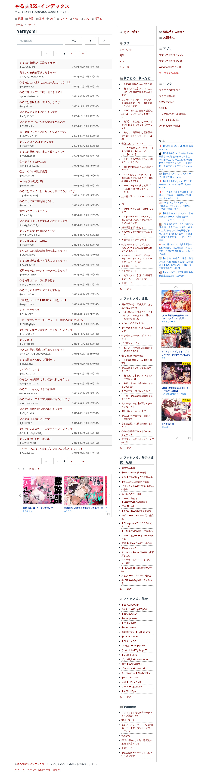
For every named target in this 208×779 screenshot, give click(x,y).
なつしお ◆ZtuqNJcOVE (133, 645)
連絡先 (56, 770)
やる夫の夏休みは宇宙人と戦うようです (42, 151)
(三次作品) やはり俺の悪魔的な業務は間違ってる (136, 742)
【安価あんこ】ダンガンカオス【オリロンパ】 (136, 377)
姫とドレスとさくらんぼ (133, 411)
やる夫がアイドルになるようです (38, 112)
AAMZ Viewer (166, 101)
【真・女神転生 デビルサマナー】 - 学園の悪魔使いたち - (51, 320)
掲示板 (96, 18)
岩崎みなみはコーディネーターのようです (43, 270)
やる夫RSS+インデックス (42, 6)
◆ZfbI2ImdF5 (26, 126)
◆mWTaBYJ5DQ (27, 442)
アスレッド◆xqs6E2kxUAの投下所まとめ (137, 554)
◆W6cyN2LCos (27, 155)
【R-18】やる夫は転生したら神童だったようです (136, 161)
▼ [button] (90, 40)
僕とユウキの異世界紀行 (33, 171)
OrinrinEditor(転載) (169, 125)
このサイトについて (25, 770)
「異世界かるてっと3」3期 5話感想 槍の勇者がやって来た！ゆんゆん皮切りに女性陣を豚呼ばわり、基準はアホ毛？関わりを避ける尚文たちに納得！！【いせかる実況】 (176, 232)
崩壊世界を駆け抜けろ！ (133, 227)
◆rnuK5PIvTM (128, 623)
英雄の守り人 (128, 720)
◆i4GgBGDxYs (26, 116)
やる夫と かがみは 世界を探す (36, 142)
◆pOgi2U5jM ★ (129, 636)
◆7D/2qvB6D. (26, 452)
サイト (62, 18)
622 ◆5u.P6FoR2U (29, 393)
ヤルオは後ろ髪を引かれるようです (136, 329)
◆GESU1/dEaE (128, 641)
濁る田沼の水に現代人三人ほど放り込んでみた (136, 306)
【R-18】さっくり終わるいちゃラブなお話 (136, 385)
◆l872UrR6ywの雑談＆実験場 (136, 510)
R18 (122, 61)
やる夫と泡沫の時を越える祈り (37, 201)
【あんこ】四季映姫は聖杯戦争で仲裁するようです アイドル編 (136, 135)
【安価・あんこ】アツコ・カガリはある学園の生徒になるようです (136, 91)
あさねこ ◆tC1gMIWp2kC (134, 609)
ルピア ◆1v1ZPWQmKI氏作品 (136, 575)
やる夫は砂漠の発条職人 (33, 241)
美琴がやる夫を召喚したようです (38, 72)
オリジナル (125, 49)
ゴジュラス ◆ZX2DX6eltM (134, 668)
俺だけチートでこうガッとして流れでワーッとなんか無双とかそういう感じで (136, 247)
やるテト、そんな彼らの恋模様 (37, 389)
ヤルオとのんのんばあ (132, 323)
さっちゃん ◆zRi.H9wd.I (31, 76)
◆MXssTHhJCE (27, 343)
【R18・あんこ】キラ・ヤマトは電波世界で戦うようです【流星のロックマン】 (136, 177)
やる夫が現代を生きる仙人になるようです (43, 260)
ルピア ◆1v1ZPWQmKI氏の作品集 (137, 517)
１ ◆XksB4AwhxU (28, 403)
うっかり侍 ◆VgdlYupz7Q (134, 650)
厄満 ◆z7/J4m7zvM (131, 682)
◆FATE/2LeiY (26, 205)
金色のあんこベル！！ (132, 143)
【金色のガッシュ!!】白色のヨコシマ (137, 210)
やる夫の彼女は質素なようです (37, 231)
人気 (85, 18)
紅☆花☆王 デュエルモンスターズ (137, 198)
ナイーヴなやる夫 (29, 310)
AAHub (163, 107)
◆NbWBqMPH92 (28, 135)
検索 (73, 40)
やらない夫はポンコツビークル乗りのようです (46, 330)
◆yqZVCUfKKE (26, 175)
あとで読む (131, 32)
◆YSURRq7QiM (27, 324)
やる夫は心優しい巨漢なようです (38, 62)
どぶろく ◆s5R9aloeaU (31, 284)
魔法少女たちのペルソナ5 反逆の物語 (137, 441)
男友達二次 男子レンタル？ (135, 391)
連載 (40, 18)
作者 (74, 18)
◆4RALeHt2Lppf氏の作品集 (135, 481)
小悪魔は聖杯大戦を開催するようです (136, 425)
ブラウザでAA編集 (169, 72)
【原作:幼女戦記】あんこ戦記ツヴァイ (137, 168)
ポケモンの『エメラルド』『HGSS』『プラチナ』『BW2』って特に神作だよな (175, 206)
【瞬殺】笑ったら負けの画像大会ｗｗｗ (176, 147)
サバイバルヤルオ (29, 369)
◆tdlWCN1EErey (27, 274)
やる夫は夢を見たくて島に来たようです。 (136, 369)
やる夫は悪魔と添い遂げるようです (39, 102)
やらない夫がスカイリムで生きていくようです (46, 429)
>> (83, 53)
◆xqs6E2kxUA (128, 627)
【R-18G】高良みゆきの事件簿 (136, 84)
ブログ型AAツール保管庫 (172, 113)
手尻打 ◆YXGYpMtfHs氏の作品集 (136, 582)
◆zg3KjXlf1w (26, 363)
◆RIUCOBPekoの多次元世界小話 (136, 569)
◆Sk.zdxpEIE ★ (129, 654)
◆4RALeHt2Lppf (129, 677)
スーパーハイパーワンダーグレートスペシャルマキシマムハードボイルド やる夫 (136, 258)
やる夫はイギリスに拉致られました (136, 234)
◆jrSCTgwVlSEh (129, 613)
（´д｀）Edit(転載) (169, 119)
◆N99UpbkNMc (129, 618)
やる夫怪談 (25, 340)
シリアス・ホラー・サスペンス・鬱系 (135, 562)
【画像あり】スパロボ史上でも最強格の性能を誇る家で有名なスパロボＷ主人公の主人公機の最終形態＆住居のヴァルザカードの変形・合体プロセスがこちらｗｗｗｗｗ (176, 161)
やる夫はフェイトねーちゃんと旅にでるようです (47, 191)
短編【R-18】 (128, 506)
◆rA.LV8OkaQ (26, 333)
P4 (122, 204)
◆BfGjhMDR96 (27, 254)
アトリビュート (129, 266)
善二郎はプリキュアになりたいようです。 (43, 132)
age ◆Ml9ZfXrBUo (29, 96)
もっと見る (125, 288)
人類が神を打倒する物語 (133, 239)
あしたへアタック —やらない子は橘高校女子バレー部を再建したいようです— (136, 103)
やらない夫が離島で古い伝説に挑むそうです (44, 379)
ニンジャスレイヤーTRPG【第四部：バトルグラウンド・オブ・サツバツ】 (137, 728)
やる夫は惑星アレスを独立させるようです (136, 433)
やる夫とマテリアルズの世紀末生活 (39, 290)
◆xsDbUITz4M (27, 373)
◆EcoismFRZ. (26, 314)
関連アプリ (44, 770)
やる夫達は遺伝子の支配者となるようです (43, 221)
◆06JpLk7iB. (25, 106)
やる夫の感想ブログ (169, 90)
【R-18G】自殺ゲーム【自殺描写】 (136, 362)
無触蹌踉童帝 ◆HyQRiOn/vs (135, 632)
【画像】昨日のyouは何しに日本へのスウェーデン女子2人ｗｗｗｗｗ (175, 184)
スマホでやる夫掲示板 (171, 61)
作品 (29, 18)
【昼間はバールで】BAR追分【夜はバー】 (43, 300)
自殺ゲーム (127, 283)
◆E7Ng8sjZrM (26, 185)
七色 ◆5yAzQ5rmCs (131, 663)
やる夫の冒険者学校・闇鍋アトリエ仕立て (136, 417)
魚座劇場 (125, 735)
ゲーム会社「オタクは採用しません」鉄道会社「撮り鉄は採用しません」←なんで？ (176, 195)
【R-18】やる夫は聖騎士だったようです (136, 397)
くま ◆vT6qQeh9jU (29, 195)
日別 (19, 18)
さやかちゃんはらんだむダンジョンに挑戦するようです (51, 448)
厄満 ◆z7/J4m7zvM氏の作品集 (136, 543)
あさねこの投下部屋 (131, 494)
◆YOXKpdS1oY (27, 264)
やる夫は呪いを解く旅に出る (35, 439)
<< (45, 53)
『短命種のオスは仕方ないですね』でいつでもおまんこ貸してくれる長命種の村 (136, 315)
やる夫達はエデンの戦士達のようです (40, 92)
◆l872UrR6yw (128, 691)
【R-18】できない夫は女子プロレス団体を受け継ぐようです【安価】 (136, 188)
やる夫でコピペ (129, 547)
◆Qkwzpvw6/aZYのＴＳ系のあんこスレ (136, 525)
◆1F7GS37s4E (26, 145)
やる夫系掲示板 (167, 96)
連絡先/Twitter (171, 32)
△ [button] (104, 40)
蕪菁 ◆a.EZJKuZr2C (29, 165)
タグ (50, 18)
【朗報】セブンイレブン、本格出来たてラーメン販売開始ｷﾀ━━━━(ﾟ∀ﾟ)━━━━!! (176, 216)
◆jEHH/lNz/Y (26, 423)
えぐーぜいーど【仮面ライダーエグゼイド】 (136, 405)
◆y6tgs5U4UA (26, 413)
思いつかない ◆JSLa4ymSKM (135, 673)
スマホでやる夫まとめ (171, 55)
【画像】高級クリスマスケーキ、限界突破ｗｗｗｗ (175, 175)
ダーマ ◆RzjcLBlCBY (131, 686)
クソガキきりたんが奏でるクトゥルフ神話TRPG (136, 714)
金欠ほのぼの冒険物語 (132, 355)
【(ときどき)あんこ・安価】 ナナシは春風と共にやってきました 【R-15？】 (137, 151)
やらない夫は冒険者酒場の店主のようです (43, 250)
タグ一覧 (124, 67)
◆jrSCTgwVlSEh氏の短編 (133, 472)
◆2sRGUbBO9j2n (130, 604)
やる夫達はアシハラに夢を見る (37, 280)
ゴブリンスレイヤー (131, 343)
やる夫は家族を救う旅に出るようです (40, 409)
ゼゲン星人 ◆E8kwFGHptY (134, 659)
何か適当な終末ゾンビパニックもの (136, 337)
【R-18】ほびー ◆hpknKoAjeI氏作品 (137, 537)
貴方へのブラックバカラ (33, 211)
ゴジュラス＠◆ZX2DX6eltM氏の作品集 (137, 488)
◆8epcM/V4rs (26, 304)
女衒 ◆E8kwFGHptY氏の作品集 (136, 477)
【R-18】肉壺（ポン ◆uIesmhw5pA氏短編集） (134, 500)
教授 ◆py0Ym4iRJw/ (29, 234)
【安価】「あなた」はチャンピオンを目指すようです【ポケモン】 (136, 124)
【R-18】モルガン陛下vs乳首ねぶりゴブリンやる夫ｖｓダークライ (136, 113)
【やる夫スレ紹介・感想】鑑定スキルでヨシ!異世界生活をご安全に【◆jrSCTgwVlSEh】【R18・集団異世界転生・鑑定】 (176, 263)
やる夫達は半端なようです (34, 419)
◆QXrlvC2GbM (27, 66)
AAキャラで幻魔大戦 (31, 181)
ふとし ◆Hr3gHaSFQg (30, 432)
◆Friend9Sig (26, 215)
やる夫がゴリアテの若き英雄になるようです (44, 399)
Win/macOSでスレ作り (171, 66)
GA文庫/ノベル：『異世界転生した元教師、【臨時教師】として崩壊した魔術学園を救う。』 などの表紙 (176, 249)
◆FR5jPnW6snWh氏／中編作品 (137, 531)
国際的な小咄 (128, 468)
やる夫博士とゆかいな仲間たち (37, 359)
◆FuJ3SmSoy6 (26, 86)
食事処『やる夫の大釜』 (33, 161)
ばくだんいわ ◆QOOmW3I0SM (35, 353)
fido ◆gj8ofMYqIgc (29, 225)
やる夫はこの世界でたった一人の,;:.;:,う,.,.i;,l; (45, 82)
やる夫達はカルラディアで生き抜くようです (136, 754)
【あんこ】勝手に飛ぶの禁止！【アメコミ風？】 (136, 349)
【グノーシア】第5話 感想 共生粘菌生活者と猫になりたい (176, 274)
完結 (122, 55)
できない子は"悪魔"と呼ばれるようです (42, 349)
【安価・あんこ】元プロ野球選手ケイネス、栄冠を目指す (136, 277)
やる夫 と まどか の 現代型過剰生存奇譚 (42, 122)
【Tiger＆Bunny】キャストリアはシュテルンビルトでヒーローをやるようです (137, 219)
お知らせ (169, 37)
